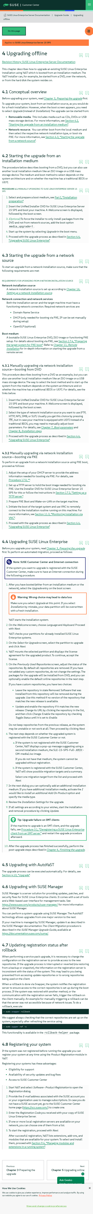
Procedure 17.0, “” (19, 480)
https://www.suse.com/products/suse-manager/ (30, 904)
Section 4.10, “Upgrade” (16, 875)
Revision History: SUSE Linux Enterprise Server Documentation (38, 61)
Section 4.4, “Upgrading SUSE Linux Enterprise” (44, 438)
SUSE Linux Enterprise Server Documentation (28, 15)
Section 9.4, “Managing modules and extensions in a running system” (41, 1144)
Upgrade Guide (61, 15)
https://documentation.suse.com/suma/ (25, 933)
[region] (46, 1199)
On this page (14, 31)
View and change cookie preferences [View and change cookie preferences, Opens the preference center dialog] (46, 1206)
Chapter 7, (57, 427)
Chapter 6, (66, 849)
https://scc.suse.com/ (35, 1107)
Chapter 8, (25, 431)
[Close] (89, 1188)
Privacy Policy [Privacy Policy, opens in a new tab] (45, 1195)
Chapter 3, (63, 98)
